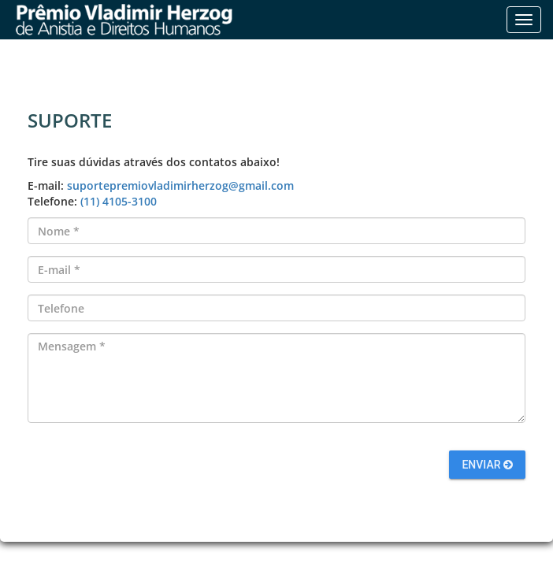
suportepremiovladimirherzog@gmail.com (180, 185)
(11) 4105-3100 (118, 201)
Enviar (487, 464)
